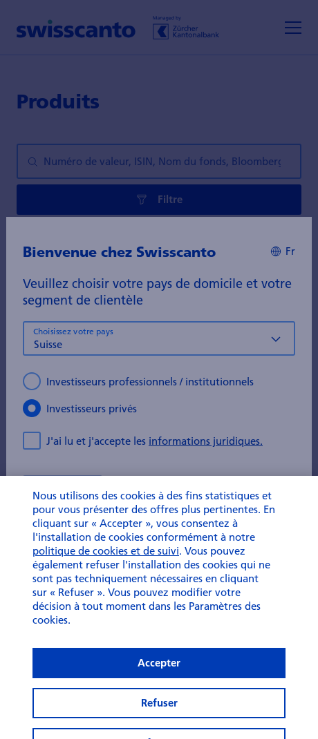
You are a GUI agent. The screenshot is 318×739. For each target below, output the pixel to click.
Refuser (159, 716)
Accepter (159, 676)
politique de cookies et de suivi (105, 564)
